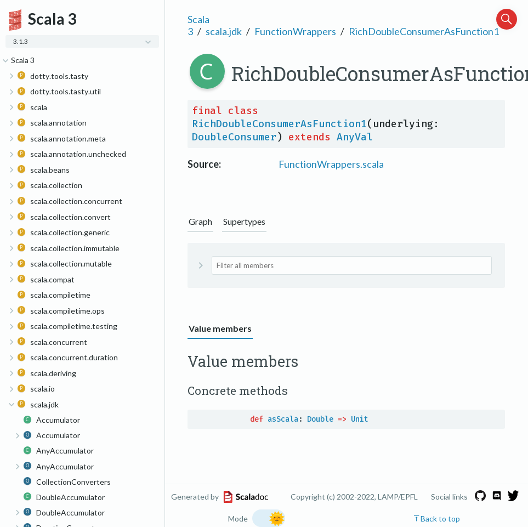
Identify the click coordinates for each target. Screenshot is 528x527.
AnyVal (355, 137)
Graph (200, 221)
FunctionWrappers (295, 31)
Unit (359, 419)
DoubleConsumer (234, 137)
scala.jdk (224, 31)
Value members (220, 328)
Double (320, 419)
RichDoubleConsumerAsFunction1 (424, 31)
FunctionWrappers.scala (331, 164)
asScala (283, 419)
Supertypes (244, 221)
